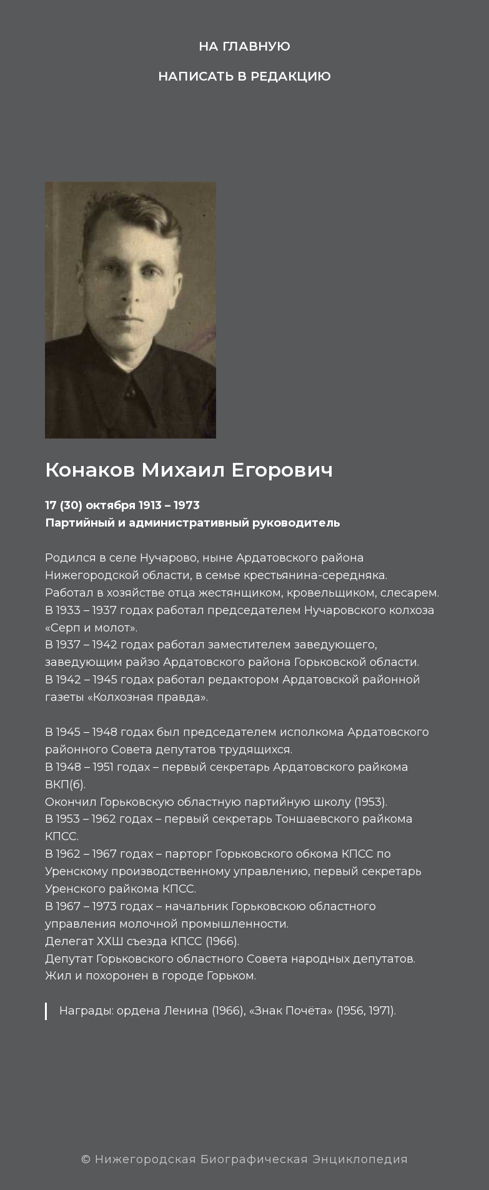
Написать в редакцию (244, 76)
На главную (244, 46)
